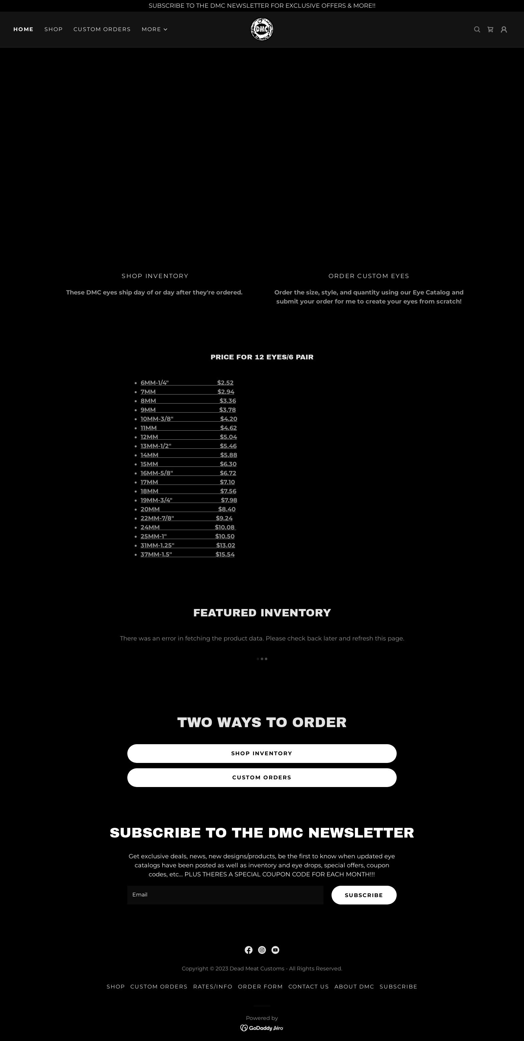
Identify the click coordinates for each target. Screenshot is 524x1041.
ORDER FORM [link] (260, 986)
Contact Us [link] (308, 986)
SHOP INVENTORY (261, 753)
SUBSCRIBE (364, 895)
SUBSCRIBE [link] (399, 986)
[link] (262, 29)
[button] (155, 29)
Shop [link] (53, 29)
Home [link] (23, 29)
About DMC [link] (354, 986)
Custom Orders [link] (102, 29)
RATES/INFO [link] (213, 986)
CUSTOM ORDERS (261, 777)
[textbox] (225, 895)
